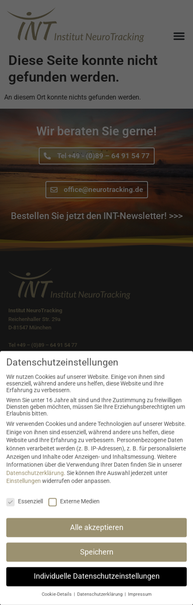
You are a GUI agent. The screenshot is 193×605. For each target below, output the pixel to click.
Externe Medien (74, 508)
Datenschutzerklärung (35, 480)
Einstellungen (23, 488)
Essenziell (24, 508)
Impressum (140, 602)
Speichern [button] (96, 559)
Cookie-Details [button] (57, 602)
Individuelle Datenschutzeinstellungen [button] (97, 584)
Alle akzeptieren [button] (96, 534)
